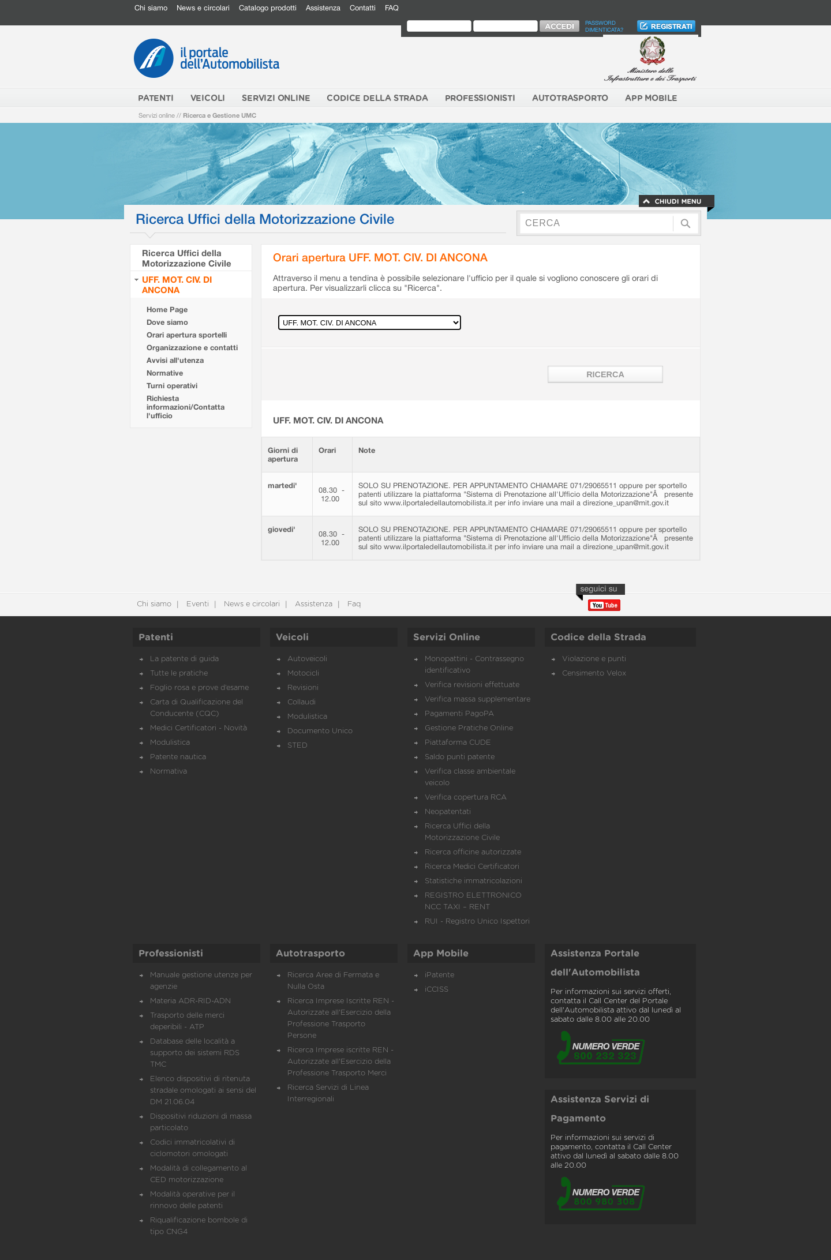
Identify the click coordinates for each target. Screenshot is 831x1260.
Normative (165, 373)
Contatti (363, 7)
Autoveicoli (307, 659)
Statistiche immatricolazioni (473, 881)
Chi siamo (150, 7)
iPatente (439, 975)
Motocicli (303, 673)
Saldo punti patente (460, 757)
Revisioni (303, 688)
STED (297, 745)
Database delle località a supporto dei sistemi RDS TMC (194, 1053)
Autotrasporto (310, 953)
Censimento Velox (594, 673)
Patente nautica (178, 757)
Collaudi (301, 702)
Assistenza (323, 7)
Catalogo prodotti (268, 7)
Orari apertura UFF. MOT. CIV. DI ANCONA (380, 257)
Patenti (155, 637)
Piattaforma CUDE (458, 743)
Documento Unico (320, 731)
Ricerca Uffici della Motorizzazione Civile (186, 257)
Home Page (167, 309)
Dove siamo (167, 322)
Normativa (168, 771)
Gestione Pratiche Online (469, 728)
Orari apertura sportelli (187, 335)
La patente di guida (184, 659)
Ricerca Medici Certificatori (472, 867)
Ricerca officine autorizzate (473, 852)
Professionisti (170, 953)
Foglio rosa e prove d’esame (199, 688)
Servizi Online (446, 637)
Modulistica (170, 743)
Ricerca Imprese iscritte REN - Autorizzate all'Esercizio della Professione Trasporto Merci (340, 1062)
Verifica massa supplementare (477, 699)
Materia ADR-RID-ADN (190, 1001)
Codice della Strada (598, 637)
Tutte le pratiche (179, 673)
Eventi (196, 604)
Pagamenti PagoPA (459, 714)
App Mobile (441, 953)
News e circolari (203, 7)
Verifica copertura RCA (466, 797)
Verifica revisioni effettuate (472, 685)
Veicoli (292, 637)
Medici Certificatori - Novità (198, 728)
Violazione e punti (594, 659)
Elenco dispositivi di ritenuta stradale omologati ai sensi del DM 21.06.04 (203, 1090)
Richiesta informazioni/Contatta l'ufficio (185, 407)
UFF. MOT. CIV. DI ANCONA (177, 284)
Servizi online (156, 115)
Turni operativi (172, 385)
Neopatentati (448, 812)
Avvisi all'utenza (175, 360)
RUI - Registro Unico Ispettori (477, 921)
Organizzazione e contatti (192, 347)
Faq (353, 604)
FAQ (392, 7)
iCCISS (436, 989)
